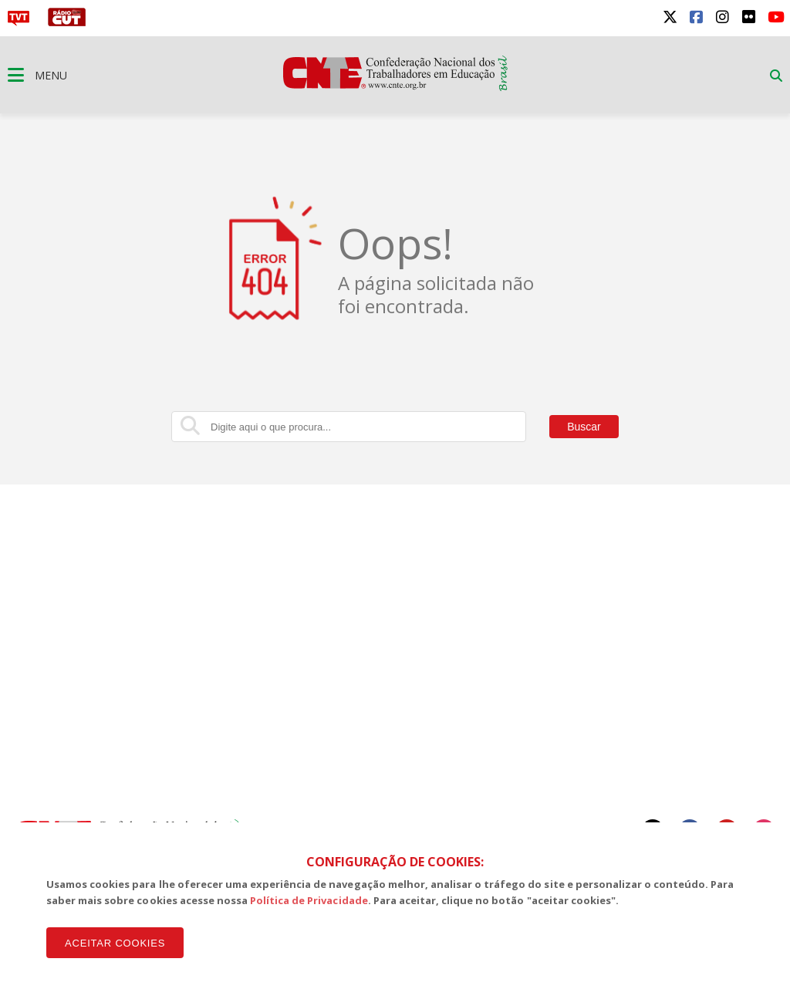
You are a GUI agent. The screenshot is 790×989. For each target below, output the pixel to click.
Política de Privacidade (309, 900)
